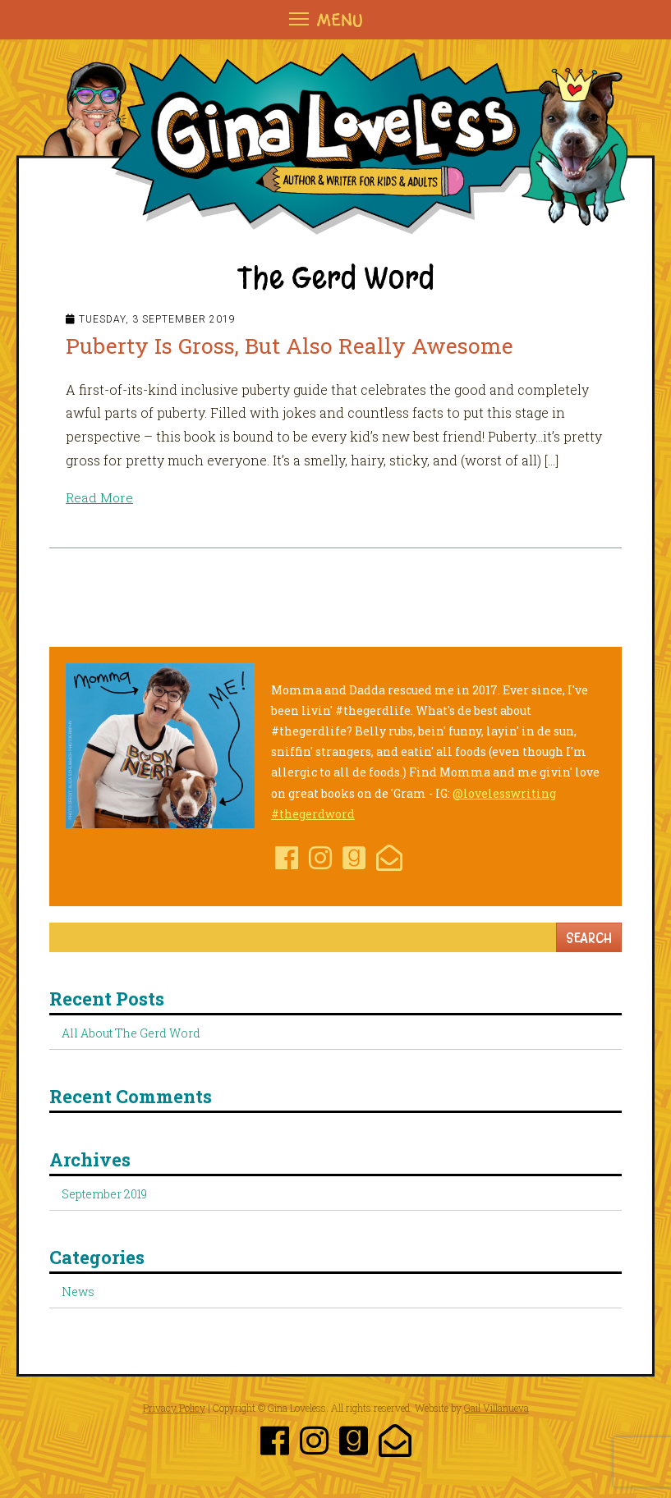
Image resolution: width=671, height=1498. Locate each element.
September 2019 (104, 1194)
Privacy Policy (174, 1407)
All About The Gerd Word (131, 1033)
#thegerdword (313, 814)
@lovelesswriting (504, 792)
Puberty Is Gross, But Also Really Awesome (298, 345)
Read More (100, 497)
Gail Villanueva (496, 1407)
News (78, 1291)
